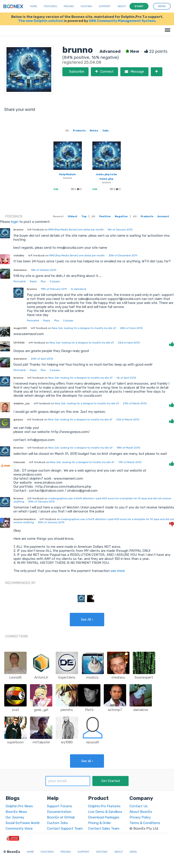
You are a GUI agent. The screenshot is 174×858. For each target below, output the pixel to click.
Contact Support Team (65, 828)
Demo (133, 851)
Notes (94, 130)
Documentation (59, 812)
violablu (18, 255)
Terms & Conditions (144, 823)
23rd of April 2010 (129, 342)
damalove (20, 270)
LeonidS (15, 677)
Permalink (19, 281)
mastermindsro (24, 519)
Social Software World (22, 823)
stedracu (118, 677)
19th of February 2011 (54, 289)
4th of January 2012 (120, 229)
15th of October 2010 (43, 270)
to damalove (78, 289)
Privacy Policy (140, 817)
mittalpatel (41, 742)
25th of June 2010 (131, 328)
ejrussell (92, 742)
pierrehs (67, 710)
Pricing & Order (99, 823)
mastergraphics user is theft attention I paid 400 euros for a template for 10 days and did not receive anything (92, 500)
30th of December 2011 (123, 255)
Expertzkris (66, 677)
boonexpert (144, 677)
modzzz (92, 677)
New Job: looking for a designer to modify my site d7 (84, 328)
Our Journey (15, 817)
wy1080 (67, 742)
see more (117, 571)
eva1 (15, 710)
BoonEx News (16, 812)
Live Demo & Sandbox (105, 812)
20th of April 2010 (42, 358)
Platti (89, 710)
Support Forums (59, 806)
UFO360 (19, 342)
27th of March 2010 (135, 403)
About (121, 6)
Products (79, 130)
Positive (105, 216)
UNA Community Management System (122, 21)
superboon (15, 742)
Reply (33, 281)
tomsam (19, 462)
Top (83, 216)
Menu (167, 27)
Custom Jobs (57, 823)
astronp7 (115, 710)
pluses (55, 281)
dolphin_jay (21, 403)
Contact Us (138, 806)
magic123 (20, 328)
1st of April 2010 (126, 377)
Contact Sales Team (103, 828)
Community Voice (19, 828)
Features (50, 6)
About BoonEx (140, 812)
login (14, 222)
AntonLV (41, 677)
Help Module (67, 174)
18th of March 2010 (128, 447)
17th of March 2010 (130, 462)
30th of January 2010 (41, 501)
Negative (121, 216)
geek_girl (41, 710)
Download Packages (103, 817)
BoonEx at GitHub (61, 817)
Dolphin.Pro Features (104, 806)
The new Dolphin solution (40, 21)
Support (105, 6)
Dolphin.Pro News (19, 806)
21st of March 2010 (127, 419)
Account (163, 216)
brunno (67, 177)
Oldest (72, 216)
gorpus (18, 419)
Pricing (69, 6)
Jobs (105, 130)
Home (33, 6)
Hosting (86, 6)
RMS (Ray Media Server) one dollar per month (76, 229)
